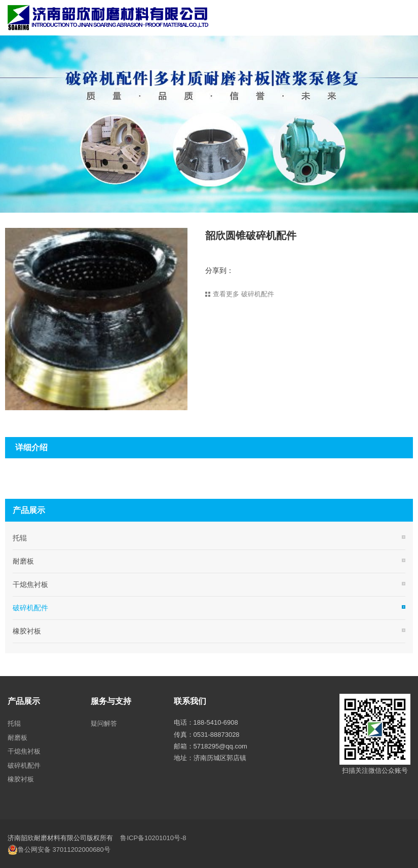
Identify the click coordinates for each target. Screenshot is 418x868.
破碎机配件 (30, 608)
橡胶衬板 (27, 631)
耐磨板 (23, 561)
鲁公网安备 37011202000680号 (59, 850)
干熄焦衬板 (30, 584)
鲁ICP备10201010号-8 (153, 838)
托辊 (20, 538)
